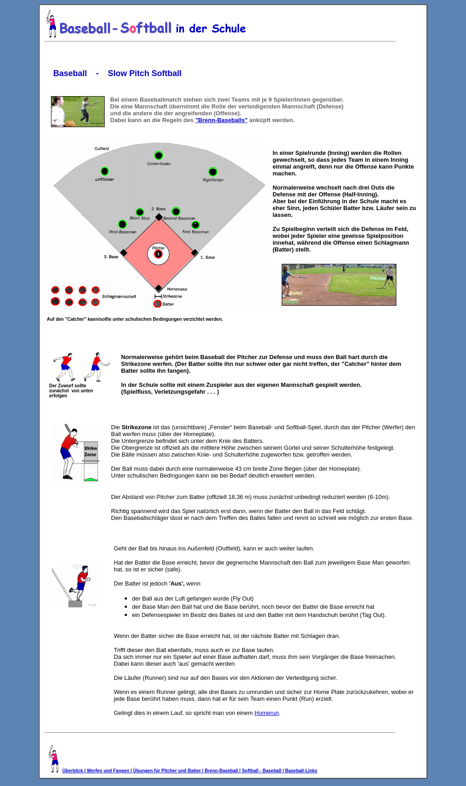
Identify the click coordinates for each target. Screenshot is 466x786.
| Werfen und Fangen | (108, 770)
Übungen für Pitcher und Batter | (168, 770)
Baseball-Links (301, 770)
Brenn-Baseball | (223, 770)
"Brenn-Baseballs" (221, 120)
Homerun (266, 712)
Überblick (73, 770)
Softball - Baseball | (263, 770)
